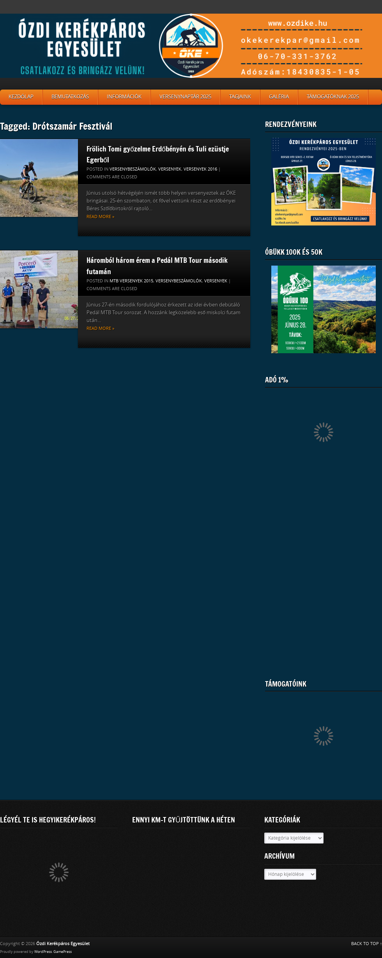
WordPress (43, 952)
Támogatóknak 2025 (333, 97)
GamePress (62, 952)
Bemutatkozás (70, 97)
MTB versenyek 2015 (131, 281)
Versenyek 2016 (200, 169)
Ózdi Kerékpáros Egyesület (63, 943)
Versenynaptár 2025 (185, 97)
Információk (124, 97)
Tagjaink (240, 97)
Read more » (100, 216)
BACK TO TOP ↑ (366, 943)
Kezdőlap (21, 97)
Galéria (279, 97)
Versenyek (169, 169)
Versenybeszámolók (133, 169)
